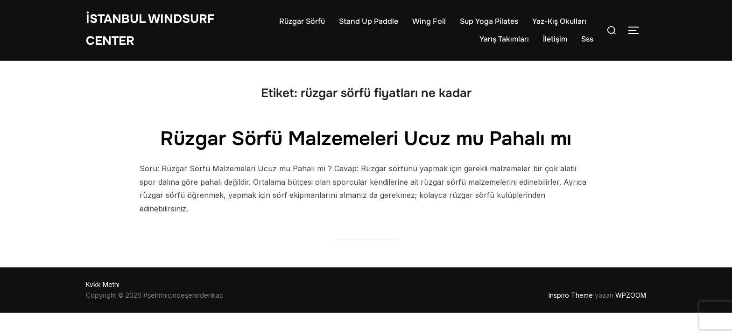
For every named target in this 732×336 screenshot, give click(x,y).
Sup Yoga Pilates (489, 21)
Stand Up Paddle (368, 21)
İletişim (555, 39)
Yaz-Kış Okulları (559, 21)
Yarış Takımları (504, 39)
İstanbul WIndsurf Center (150, 30)
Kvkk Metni (103, 284)
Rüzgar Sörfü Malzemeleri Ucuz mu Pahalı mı (365, 138)
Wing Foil (429, 21)
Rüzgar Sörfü (302, 21)
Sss (587, 39)
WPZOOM (630, 295)
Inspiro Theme (571, 295)
